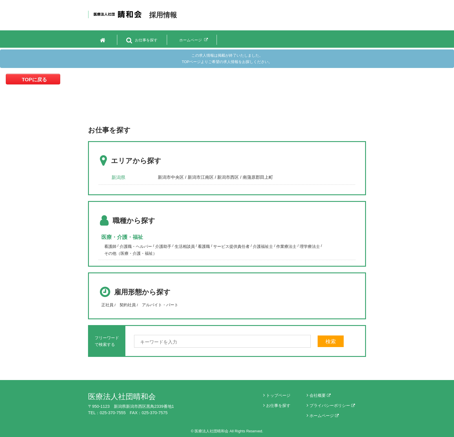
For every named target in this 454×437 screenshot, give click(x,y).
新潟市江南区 (201, 177)
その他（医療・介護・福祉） (130, 253)
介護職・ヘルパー (136, 246)
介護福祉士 (263, 246)
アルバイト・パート (160, 305)
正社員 (107, 305)
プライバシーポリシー (332, 405)
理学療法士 (310, 246)
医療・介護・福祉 (122, 237)
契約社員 (128, 305)
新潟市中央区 (171, 177)
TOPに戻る (34, 79)
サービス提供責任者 (231, 246)
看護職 (204, 246)
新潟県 (118, 177)
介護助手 (163, 246)
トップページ (278, 395)
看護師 (110, 246)
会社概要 (320, 395)
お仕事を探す (278, 405)
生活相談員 (185, 246)
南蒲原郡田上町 (258, 177)
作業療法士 (286, 246)
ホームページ (324, 415)
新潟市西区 (228, 177)
